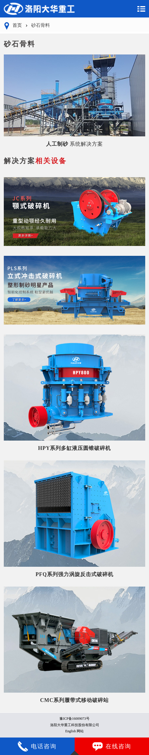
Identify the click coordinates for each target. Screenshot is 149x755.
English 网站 (74, 731)
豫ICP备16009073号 (74, 719)
